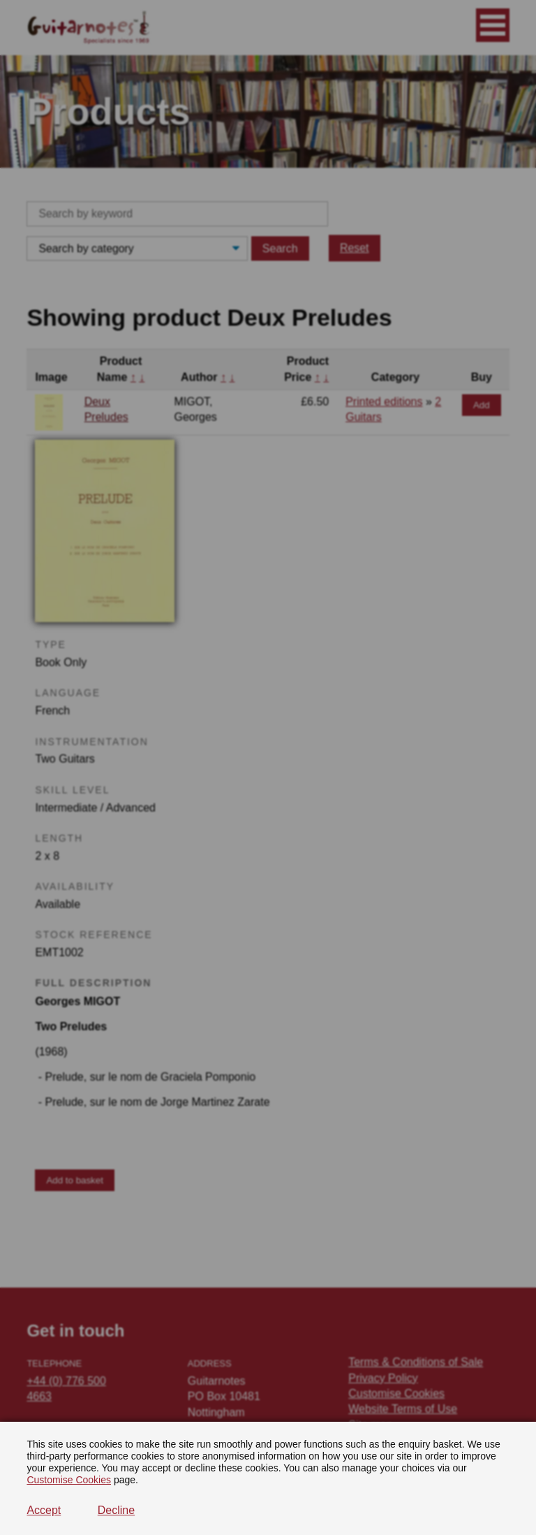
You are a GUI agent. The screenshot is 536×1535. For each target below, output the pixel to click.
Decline (116, 1510)
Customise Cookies (69, 1479)
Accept (44, 1510)
